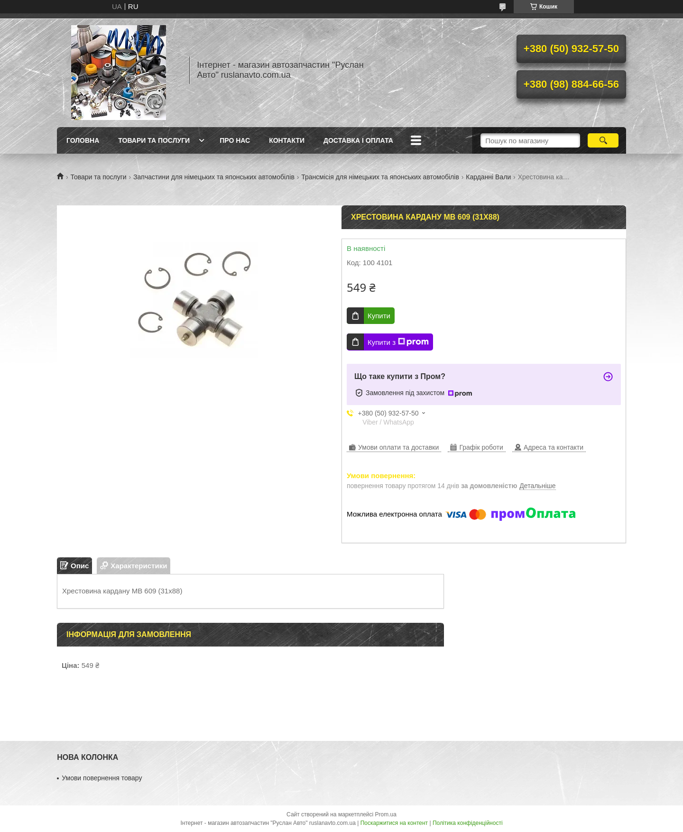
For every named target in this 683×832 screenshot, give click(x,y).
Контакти (287, 140)
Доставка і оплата (358, 140)
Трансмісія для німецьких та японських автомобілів (380, 177)
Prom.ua (386, 814)
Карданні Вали (488, 177)
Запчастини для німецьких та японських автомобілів (214, 177)
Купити (379, 316)
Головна (82, 140)
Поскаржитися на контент (394, 823)
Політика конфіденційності (468, 823)
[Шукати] (603, 140)
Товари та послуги (154, 140)
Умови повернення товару (102, 778)
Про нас (235, 140)
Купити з (398, 342)
